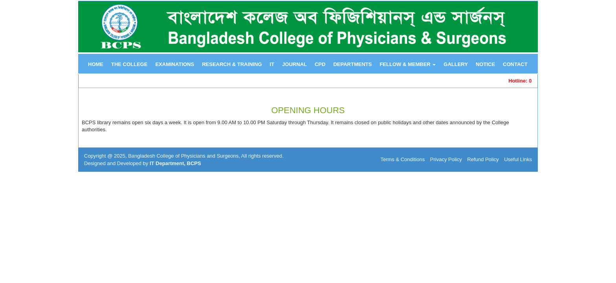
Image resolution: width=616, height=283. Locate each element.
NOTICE (485, 64)
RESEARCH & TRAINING (232, 64)
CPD (320, 64)
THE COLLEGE (129, 64)
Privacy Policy (446, 159)
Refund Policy (483, 159)
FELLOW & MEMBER (408, 64)
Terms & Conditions (402, 159)
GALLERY (456, 64)
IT (272, 64)
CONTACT (515, 64)
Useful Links (518, 159)
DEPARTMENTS (352, 64)
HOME (95, 64)
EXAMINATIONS (174, 64)
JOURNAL (294, 64)
